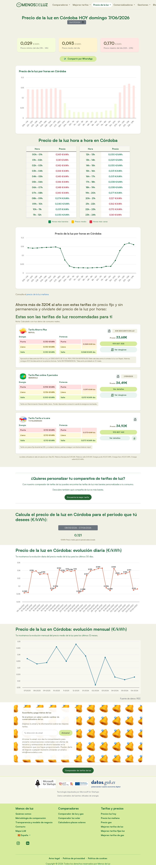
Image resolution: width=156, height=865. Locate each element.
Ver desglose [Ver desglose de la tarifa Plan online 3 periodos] (118, 395)
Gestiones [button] (143, 4)
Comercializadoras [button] (123, 4)
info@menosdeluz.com (32, 752)
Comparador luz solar (69, 818)
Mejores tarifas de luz (112, 826)
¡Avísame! (66, 733)
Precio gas (106, 822)
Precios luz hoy (108, 813)
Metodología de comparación (31, 818)
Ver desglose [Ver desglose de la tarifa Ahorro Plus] (118, 349)
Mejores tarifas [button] (81, 4)
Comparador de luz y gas (71, 813)
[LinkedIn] (27, 843)
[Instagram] (18, 843)
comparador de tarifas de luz (48, 484)
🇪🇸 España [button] (23, 835)
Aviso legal (54, 858)
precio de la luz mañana (38, 294)
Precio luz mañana (110, 818)
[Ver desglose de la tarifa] (134, 438)
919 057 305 (118, 343)
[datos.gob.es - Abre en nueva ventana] (106, 784)
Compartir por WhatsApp (78, 58)
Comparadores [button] (60, 4)
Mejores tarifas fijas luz (113, 831)
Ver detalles (118, 389)
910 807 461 (118, 432)
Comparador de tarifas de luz (78, 770)
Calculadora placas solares (72, 822)
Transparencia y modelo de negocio (34, 822)
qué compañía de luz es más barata (86, 489)
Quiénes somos (23, 813)
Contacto (20, 826)
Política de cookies (97, 858)
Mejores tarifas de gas (112, 835)
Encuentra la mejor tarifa (78, 497)
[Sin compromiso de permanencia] (109, 331)
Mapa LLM (21, 831)
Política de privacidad (74, 858)
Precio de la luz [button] (101, 4)
